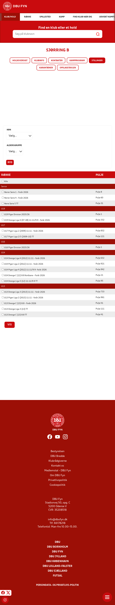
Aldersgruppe (14, 145)
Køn (9, 130)
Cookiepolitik (57, 485)
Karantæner (46, 68)
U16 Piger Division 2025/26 (15, 247)
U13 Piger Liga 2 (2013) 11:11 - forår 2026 (22, 298)
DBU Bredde (57, 456)
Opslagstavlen (68, 68)
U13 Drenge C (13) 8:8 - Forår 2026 (19, 303)
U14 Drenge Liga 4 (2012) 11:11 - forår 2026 (23, 258)
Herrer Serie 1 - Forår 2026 (15, 192)
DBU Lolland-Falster (57, 566)
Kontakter (57, 61)
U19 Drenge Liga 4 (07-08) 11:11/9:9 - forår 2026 (26, 220)
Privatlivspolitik (57, 480)
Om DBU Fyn (57, 475)
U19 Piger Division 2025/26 (15, 214)
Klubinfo (39, 61)
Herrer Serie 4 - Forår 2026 (15, 198)
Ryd (10, 162)
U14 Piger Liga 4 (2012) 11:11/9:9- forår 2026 (24, 270)
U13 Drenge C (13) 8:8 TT (14, 315)
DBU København (57, 561)
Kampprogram (77, 61)
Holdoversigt (19, 61)
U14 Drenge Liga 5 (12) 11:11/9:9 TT (20, 281)
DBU (57, 542)
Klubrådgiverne (58, 461)
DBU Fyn (57, 551)
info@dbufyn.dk (57, 519)
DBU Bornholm (57, 547)
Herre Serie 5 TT (10, 204)
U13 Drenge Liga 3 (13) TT (15, 309)
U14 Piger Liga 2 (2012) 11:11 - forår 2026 (22, 264)
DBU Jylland (57, 556)
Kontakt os (57, 465)
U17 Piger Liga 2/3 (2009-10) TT (18, 237)
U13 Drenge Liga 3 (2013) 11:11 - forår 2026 (23, 292)
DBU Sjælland (57, 571)
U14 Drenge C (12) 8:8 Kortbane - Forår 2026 (23, 275)
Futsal (57, 575)
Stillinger (97, 61)
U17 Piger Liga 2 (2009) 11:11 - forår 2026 (22, 231)
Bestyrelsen (57, 451)
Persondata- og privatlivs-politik (57, 585)
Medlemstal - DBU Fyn (57, 470)
